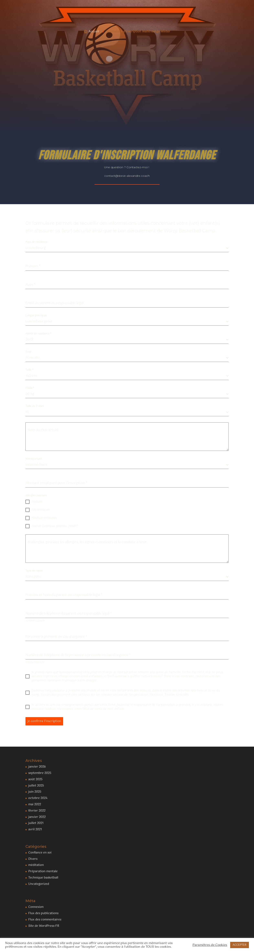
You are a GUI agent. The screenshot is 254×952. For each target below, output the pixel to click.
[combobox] (127, 248)
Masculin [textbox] (32, 357)
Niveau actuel (33, 459)
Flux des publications (43, 913)
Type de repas (34, 571)
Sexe (28, 352)
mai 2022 (34, 804)
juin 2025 (34, 791)
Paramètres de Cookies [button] (209, 945)
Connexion (36, 907)
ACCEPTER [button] (239, 945)
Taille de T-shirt (34, 406)
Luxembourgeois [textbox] (38, 321)
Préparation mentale (43, 871)
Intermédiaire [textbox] (36, 465)
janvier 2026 (37, 766)
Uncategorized (38, 884)
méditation (36, 865)
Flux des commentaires (44, 919)
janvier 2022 (37, 817)
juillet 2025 (36, 785)
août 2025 (35, 779)
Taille (29, 370)
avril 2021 (35, 829)
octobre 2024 (37, 798)
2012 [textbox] (29, 339)
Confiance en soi (40, 852)
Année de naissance (38, 334)
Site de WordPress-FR (43, 926)
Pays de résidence (36, 242)
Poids (29, 388)
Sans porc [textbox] (33, 577)
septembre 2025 (39, 773)
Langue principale (36, 316)
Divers (32, 859)
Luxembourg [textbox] (35, 248)
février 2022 (36, 810)
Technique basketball (43, 877)
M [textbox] (27, 412)
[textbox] (125, 376)
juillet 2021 (36, 823)
